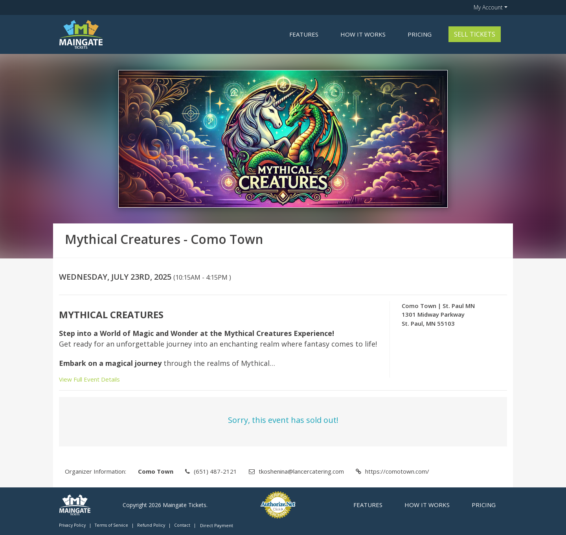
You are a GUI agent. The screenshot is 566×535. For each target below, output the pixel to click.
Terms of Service (111, 525)
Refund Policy (151, 525)
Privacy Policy (72, 525)
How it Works (363, 34)
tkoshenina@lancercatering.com (301, 471)
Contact (182, 525)
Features (303, 34)
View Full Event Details (89, 379)
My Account (488, 7)
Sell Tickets (474, 34)
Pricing (420, 34)
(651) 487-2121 (215, 471)
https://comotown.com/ (397, 471)
